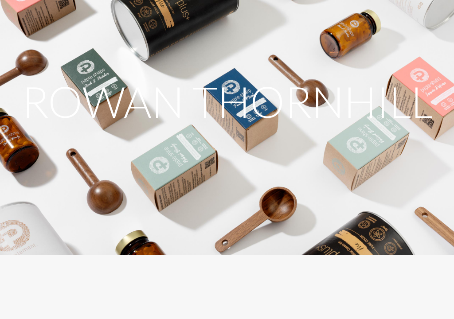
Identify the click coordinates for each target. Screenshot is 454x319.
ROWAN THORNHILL (227, 101)
